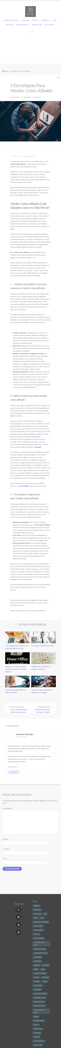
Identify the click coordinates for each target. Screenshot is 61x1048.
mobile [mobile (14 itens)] (36, 1016)
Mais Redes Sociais (37, 25)
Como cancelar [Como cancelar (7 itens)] (39, 938)
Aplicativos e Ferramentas (11, 20)
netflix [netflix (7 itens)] (36, 1024)
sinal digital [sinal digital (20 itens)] (38, 1045)
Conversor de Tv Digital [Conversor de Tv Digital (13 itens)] (39, 944)
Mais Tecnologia (49, 25)
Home (6, 71)
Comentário (8, 808)
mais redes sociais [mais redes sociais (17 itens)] (39, 997)
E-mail (7, 849)
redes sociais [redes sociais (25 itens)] (38, 1028)
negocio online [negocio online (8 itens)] (39, 1020)
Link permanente (22, 737)
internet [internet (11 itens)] (37, 981)
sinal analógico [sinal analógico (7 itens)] (39, 1041)
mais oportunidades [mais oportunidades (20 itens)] (40, 993)
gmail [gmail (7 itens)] (43, 969)
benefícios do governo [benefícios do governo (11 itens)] (41, 922)
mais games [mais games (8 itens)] (37, 989)
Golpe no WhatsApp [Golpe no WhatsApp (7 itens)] (40, 973)
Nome (6, 839)
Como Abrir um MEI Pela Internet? (42, 646)
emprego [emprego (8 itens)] (37, 965)
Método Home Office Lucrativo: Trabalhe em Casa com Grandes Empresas (15, 669)
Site (5, 858)
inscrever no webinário (29, 600)
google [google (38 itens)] (36, 977)
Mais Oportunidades (22, 25)
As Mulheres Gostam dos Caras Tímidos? (42, 709)
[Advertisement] (30, 51)
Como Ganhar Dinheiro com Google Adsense (19, 709)
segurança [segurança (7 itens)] (37, 1032)
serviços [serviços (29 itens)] (37, 1037)
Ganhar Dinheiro (45, 20)
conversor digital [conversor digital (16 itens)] (40, 949)
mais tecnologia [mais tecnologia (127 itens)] (39, 1001)
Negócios (38, 97)
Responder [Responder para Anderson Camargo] (15, 772)
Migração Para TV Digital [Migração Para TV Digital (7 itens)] (39, 1011)
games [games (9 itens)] (36, 969)
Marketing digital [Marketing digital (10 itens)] (39, 1005)
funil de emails (35, 437)
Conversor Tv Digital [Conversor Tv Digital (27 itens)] (40, 953)
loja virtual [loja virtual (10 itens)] (38, 985)
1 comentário (26, 97)
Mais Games (9, 25)
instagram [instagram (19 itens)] (45, 977)
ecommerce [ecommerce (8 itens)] (37, 961)
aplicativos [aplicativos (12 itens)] (37, 913)
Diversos (34, 20)
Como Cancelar (25, 20)
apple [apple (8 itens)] (36, 918)
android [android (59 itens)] (36, 905)
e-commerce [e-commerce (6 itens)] (38, 957)
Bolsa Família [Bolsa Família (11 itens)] (38, 926)
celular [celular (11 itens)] (36, 934)
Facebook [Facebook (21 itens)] (46, 965)
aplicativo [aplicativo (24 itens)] (37, 909)
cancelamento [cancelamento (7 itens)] (38, 930)
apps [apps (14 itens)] (42, 918)
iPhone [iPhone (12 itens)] (45, 981)
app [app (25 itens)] (46, 913)
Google (55, 20)
